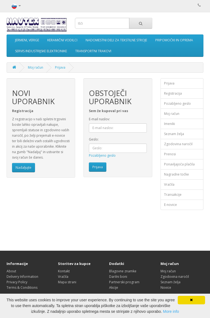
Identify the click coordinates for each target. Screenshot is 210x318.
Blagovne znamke (122, 271)
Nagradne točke (176, 174)
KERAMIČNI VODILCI (62, 40)
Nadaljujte (23, 167)
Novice (166, 287)
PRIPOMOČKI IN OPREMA (174, 40)
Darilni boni (118, 276)
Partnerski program (124, 282)
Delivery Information (22, 276)
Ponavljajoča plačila (179, 164)
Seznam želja (174, 134)
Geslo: (94, 139)
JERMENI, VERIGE (27, 40)
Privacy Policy (17, 282)
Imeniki (169, 123)
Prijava (60, 67)
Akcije (113, 287)
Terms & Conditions (22, 287)
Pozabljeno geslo (102, 155)
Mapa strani (67, 282)
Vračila (169, 184)
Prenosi (170, 154)
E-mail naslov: (99, 119)
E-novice (170, 204)
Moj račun (35, 67)
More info (171, 311)
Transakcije (173, 194)
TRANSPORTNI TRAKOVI (93, 51)
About (11, 271)
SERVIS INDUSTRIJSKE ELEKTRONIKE (41, 51)
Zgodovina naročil (178, 144)
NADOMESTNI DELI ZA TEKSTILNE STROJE (116, 40)
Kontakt (64, 271)
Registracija (173, 93)
